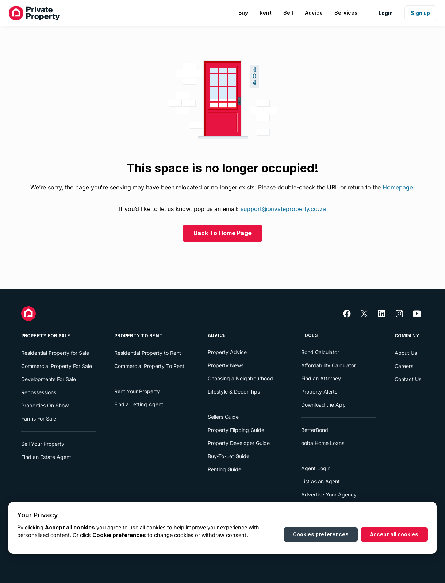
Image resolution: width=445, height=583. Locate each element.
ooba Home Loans (322, 443)
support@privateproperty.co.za (283, 208)
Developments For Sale (48, 379)
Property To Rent (138, 335)
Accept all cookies (394, 534)
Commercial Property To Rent (149, 366)
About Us (406, 353)
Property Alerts (319, 391)
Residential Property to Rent (147, 353)
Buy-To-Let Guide (228, 456)
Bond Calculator (320, 352)
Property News (225, 365)
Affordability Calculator (328, 365)
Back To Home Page (222, 233)
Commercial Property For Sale (56, 366)
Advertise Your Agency (329, 494)
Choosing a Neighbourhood (240, 378)
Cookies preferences (321, 534)
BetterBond (314, 430)
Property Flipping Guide (236, 430)
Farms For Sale (38, 418)
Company (407, 335)
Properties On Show (45, 405)
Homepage (398, 187)
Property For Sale (45, 335)
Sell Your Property (42, 444)
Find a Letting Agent (138, 404)
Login (386, 13)
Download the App (323, 405)
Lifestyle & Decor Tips (234, 391)
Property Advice (227, 352)
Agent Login (315, 468)
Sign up (420, 13)
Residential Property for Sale (55, 353)
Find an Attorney (321, 378)
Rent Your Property (137, 391)
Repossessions (38, 392)
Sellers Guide (223, 417)
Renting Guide (224, 469)
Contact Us (408, 379)
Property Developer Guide (239, 443)
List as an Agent (320, 481)
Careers (404, 366)
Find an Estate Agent (46, 457)
